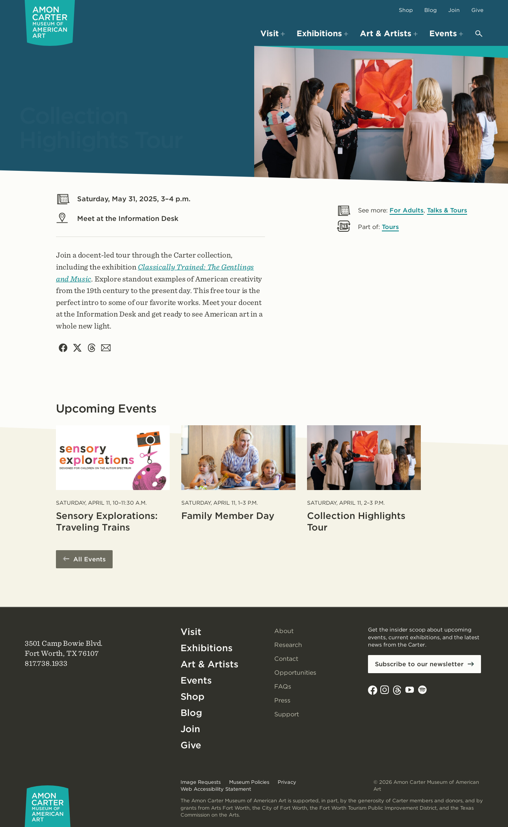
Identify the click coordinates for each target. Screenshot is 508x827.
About (284, 631)
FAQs (282, 686)
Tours (390, 227)
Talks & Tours (447, 210)
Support (286, 714)
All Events (89, 559)
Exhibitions (207, 648)
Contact (286, 658)
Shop (406, 10)
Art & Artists (209, 664)
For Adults (407, 210)
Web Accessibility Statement (216, 789)
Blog (430, 10)
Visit (191, 631)
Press (282, 700)
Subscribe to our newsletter (419, 664)
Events (196, 680)
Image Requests (201, 782)
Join (454, 10)
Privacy (287, 782)
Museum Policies (249, 782)
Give (477, 10)
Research (288, 644)
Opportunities (295, 672)
